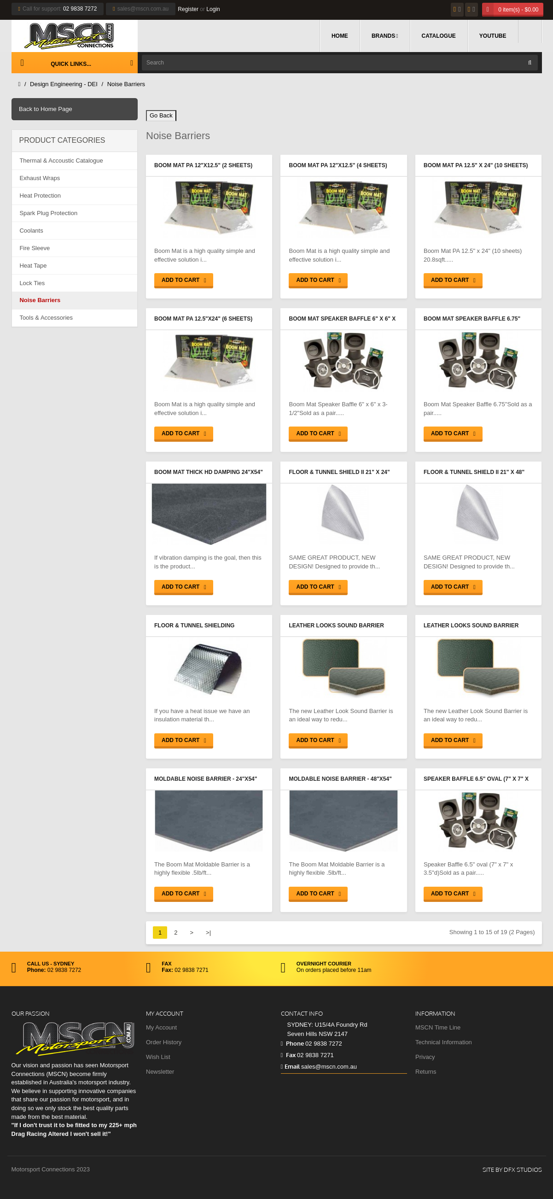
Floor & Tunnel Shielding (194, 625)
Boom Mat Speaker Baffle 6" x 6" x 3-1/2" (342, 320)
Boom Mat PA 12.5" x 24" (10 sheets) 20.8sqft (476, 166)
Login (213, 9)
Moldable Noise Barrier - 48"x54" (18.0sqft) (340, 780)
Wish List (158, 1056)
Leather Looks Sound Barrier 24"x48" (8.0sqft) (336, 626)
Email (290, 1066)
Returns (426, 1071)
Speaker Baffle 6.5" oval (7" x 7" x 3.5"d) (476, 780)
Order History (163, 1042)
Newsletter (160, 1071)
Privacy (425, 1056)
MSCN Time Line (437, 1027)
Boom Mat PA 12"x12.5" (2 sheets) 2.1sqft (203, 166)
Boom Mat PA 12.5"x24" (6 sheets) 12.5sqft (203, 320)
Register (188, 9)
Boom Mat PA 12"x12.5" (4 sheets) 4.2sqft (338, 166)
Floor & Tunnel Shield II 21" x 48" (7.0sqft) (474, 473)
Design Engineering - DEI (64, 84)
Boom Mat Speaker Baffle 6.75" (472, 319)
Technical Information (443, 1042)
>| (208, 932)
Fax (288, 1055)
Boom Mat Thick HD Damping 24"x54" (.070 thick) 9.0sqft (208, 473)
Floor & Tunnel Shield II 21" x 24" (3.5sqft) (339, 473)
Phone (292, 1043)
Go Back (161, 115)
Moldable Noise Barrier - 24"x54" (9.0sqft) (205, 780)
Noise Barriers (126, 84)
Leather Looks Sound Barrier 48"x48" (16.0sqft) (471, 626)
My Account (161, 1027)
